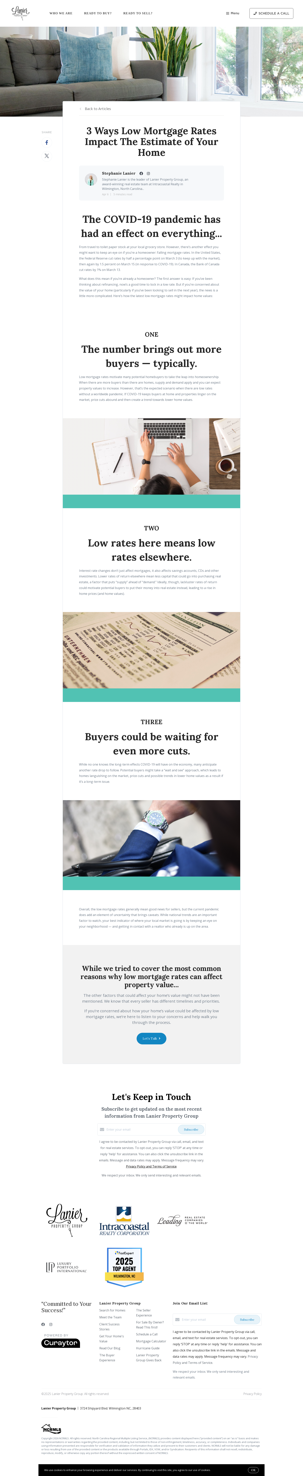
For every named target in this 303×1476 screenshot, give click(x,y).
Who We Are (60, 13)
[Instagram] (50, 1324)
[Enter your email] (141, 1129)
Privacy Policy (252, 1394)
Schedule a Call (146, 1334)
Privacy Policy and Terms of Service (151, 1166)
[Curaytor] (60, 1347)
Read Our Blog (109, 1348)
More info (217, 1470)
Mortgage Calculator (151, 1341)
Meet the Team (110, 1317)
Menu (232, 14)
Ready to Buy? (98, 13)
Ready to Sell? (137, 13)
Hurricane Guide (148, 1348)
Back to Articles (98, 108)
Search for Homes (112, 1310)
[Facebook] (43, 1324)
